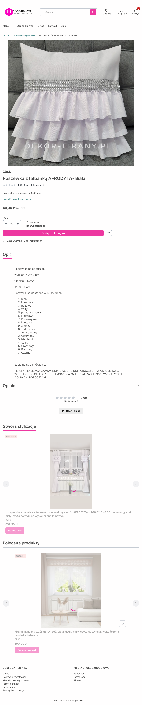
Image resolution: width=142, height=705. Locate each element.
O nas (6, 673)
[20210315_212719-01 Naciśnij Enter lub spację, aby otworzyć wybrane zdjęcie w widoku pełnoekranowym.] (71, 103)
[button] (93, 12)
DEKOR (6, 35)
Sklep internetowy (67, 700)
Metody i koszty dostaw (16, 680)
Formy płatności (11, 683)
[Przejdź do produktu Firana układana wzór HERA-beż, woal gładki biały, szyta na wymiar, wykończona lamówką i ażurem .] (71, 590)
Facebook (79, 673)
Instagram (79, 676)
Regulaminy (9, 687)
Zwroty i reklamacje (13, 690)
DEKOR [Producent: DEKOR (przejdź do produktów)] (7, 171)
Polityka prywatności (14, 676)
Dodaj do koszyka (53, 233)
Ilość (5, 217)
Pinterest (78, 680)
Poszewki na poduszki (24, 35)
